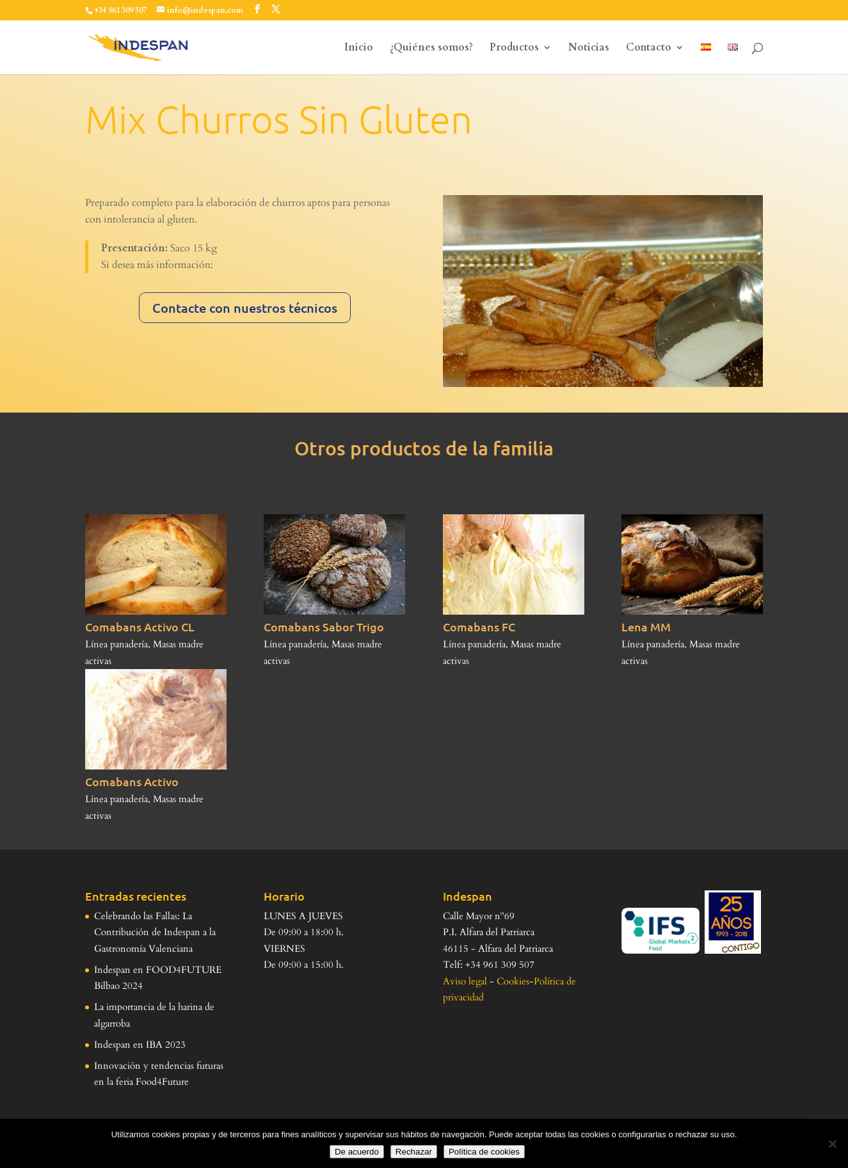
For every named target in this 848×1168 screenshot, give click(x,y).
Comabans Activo (132, 781)
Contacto (648, 48)
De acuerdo (357, 1151)
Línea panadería (116, 644)
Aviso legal (465, 981)
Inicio (358, 48)
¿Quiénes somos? (431, 48)
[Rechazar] (832, 1143)
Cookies (513, 981)
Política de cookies (484, 1151)
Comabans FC (479, 626)
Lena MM (646, 626)
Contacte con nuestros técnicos (244, 307)
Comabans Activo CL (140, 626)
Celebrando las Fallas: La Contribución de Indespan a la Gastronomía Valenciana (155, 932)
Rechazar (414, 1151)
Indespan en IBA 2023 (140, 1044)
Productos (514, 48)
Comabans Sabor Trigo (324, 626)
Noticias (588, 48)
